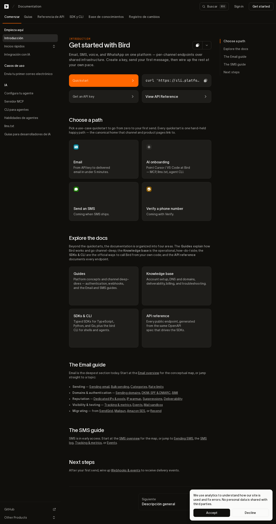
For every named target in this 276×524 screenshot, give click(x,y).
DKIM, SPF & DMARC (156, 393)
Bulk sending (120, 386)
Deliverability (173, 399)
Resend (156, 411)
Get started (261, 6)
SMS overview (129, 438)
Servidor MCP (14, 101)
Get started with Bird (99, 45)
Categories (138, 386)
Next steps (82, 462)
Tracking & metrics (117, 405)
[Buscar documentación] (214, 6)
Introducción (13, 38)
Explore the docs (88, 238)
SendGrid (106, 411)
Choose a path (85, 120)
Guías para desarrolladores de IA (27, 134)
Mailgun (120, 411)
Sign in (238, 6)
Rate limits (156, 386)
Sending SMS (183, 438)
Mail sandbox (153, 405)
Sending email (99, 386)
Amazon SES (136, 411)
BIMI (175, 393)
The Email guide (87, 365)
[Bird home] (6, 6)
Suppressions (153, 399)
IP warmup (134, 399)
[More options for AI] (206, 45)
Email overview (148, 373)
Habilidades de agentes (21, 118)
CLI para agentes (16, 109)
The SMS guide (86, 430)
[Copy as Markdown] (197, 45)
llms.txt (9, 126)
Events (138, 405)
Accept (212, 513)
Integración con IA (17, 54)
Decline (250, 513)
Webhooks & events (125, 470)
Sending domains (128, 393)
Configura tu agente (18, 93)
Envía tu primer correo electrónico (28, 74)
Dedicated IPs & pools (109, 399)
